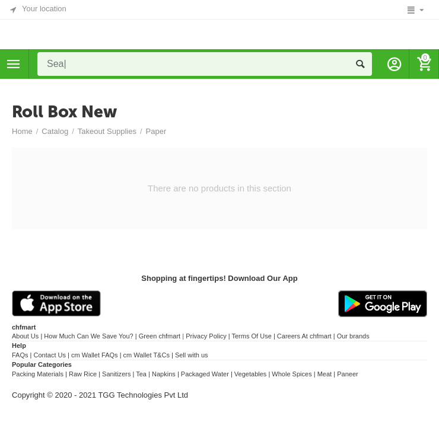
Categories (13, 64)
